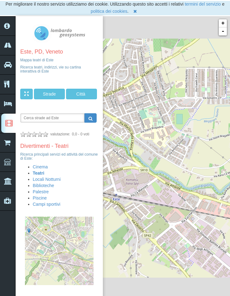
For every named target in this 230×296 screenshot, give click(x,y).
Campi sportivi (46, 204)
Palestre (41, 191)
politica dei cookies (109, 11)
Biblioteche (43, 185)
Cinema (40, 166)
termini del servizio (203, 4)
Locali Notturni (47, 179)
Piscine (40, 197)
